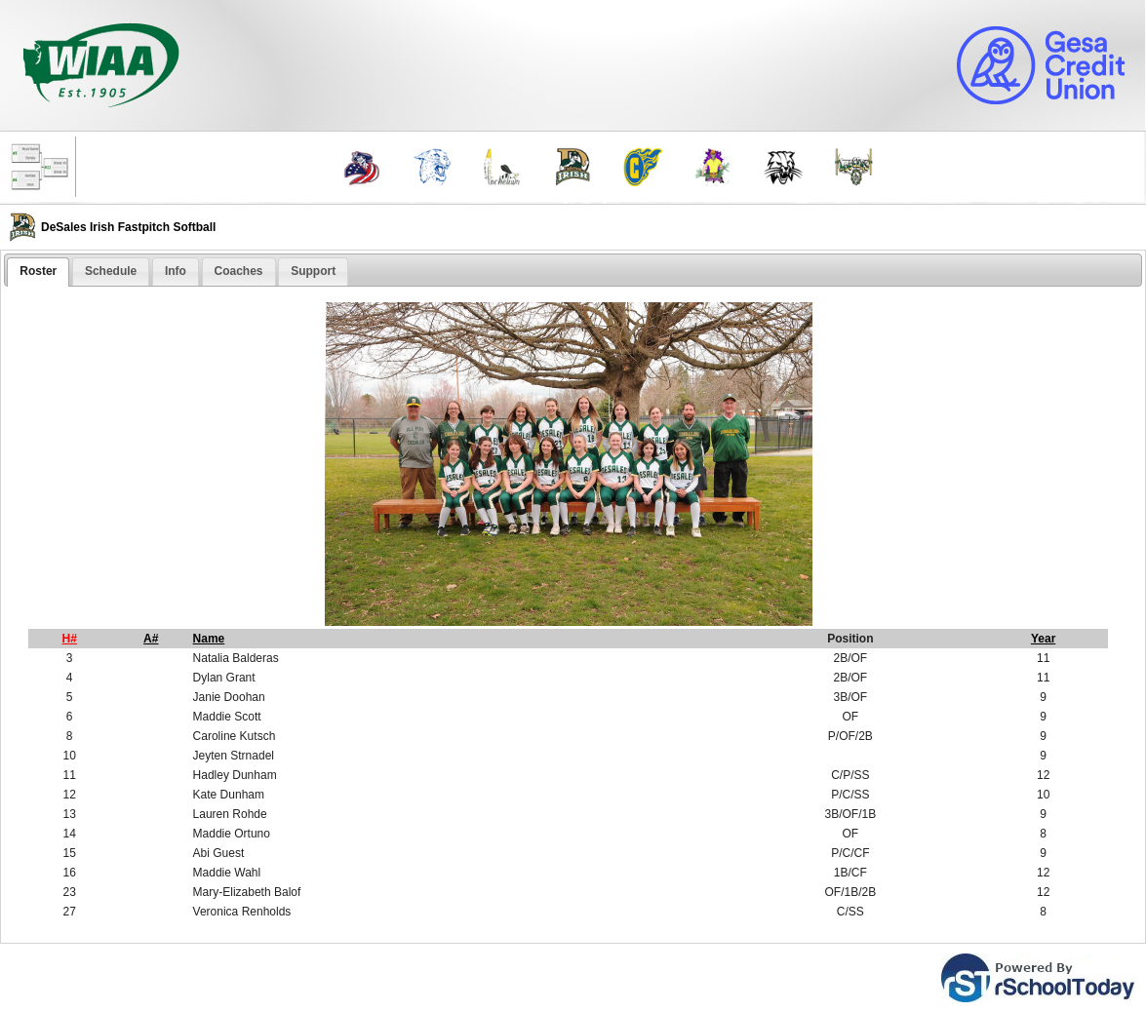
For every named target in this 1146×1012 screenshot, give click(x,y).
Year (1043, 638)
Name (209, 638)
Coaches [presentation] (239, 271)
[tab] (38, 272)
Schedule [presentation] (111, 271)
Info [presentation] (175, 271)
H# (69, 638)
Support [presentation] (313, 271)
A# (150, 638)
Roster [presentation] (38, 271)
